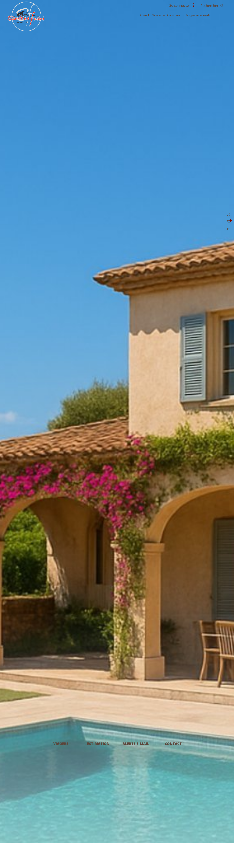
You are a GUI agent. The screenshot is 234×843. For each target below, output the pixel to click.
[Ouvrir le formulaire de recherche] (219, 5)
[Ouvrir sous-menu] (164, 15)
